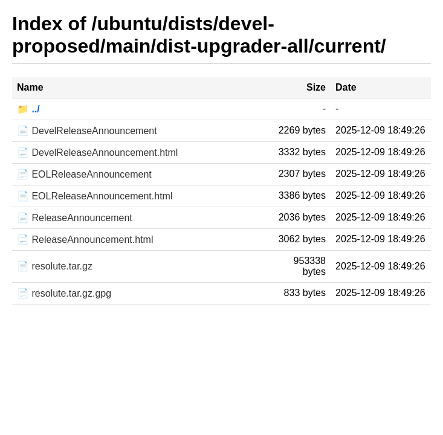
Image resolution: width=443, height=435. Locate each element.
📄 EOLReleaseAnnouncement (84, 174)
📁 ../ (28, 109)
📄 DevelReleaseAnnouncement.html (97, 152)
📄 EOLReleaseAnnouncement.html (94, 196)
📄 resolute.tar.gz (54, 266)
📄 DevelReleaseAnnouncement (87, 131)
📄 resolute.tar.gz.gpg (64, 293)
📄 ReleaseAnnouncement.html (85, 239)
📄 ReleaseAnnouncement (74, 218)
